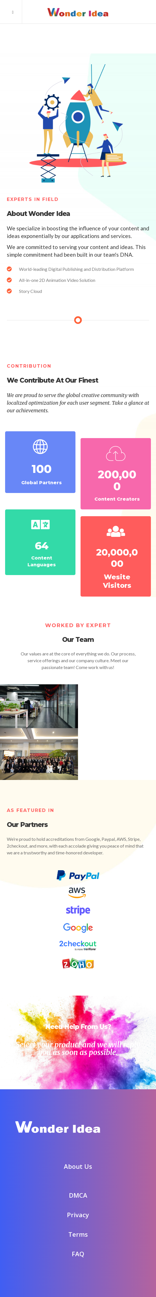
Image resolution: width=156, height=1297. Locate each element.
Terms (78, 1222)
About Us (78, 1154)
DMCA (78, 1183)
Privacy (78, 1203)
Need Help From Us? (78, 1015)
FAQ (78, 1242)
